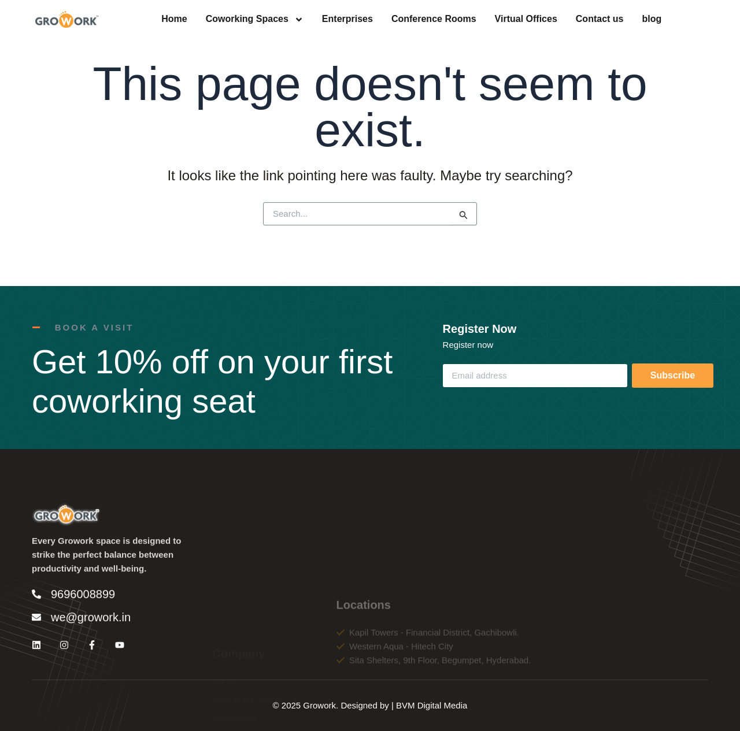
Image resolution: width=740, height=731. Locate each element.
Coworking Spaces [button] (255, 19)
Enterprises (347, 19)
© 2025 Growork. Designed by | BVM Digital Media (370, 705)
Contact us (600, 19)
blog (651, 19)
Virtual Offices (526, 19)
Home (174, 19)
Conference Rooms (433, 19)
